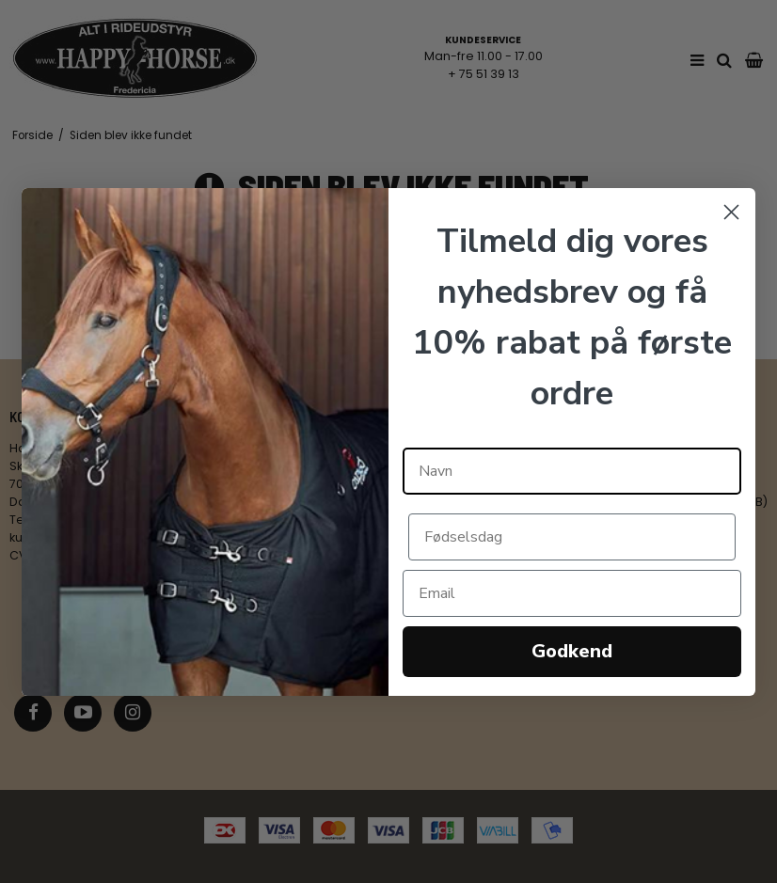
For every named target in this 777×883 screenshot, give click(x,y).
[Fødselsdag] (572, 536)
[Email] (572, 593)
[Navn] (572, 471)
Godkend (571, 651)
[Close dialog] (731, 212)
